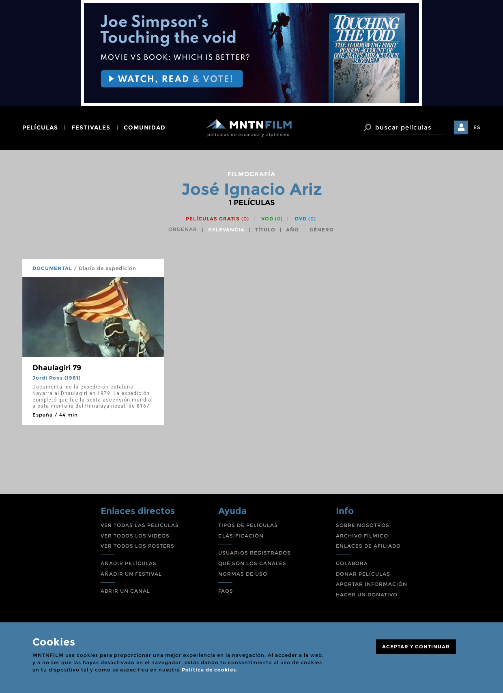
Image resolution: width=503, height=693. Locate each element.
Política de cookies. (210, 670)
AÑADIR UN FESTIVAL (131, 574)
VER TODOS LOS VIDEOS (135, 536)
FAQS (225, 591)
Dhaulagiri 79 (56, 367)
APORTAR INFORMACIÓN (371, 584)
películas (40, 127)
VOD (272, 219)
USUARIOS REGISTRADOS (254, 553)
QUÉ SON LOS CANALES (252, 563)
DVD (305, 219)
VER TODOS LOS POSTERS (137, 546)
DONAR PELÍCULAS (363, 574)
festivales (90, 127)
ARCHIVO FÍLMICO (362, 536)
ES (477, 127)
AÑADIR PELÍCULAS (129, 563)
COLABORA (352, 563)
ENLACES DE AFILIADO (368, 546)
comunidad (145, 127)
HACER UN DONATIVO (367, 595)
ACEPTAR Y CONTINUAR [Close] (416, 646)
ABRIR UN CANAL (125, 591)
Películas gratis (217, 219)
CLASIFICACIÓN (241, 536)
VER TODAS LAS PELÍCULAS (140, 525)
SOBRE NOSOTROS (362, 525)
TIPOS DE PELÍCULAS (248, 525)
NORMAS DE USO (242, 574)
